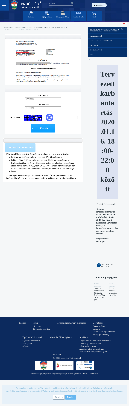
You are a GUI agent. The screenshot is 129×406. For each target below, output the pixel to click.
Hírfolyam (37, 326)
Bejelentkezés (99, 5)
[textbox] (43, 99)
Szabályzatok (27, 343)
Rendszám (42, 95)
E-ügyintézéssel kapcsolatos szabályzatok (95, 341)
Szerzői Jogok (35, 374)
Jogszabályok (96, 50)
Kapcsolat (94, 45)
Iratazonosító (43, 104)
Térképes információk (41, 329)
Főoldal (22, 323)
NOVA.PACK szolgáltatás (61, 337)
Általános (83, 337)
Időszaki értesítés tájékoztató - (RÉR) (93, 352)
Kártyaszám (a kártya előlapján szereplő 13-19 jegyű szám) (36, 157)
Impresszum (56, 374)
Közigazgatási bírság (23, 28)
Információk (96, 36)
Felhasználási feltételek (101, 40)
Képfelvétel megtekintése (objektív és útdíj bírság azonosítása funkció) (63, 28)
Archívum (57, 354)
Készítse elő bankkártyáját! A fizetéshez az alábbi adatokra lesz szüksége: (37, 154)
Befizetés (96, 329)
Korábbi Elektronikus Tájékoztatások (67, 358)
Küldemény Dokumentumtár (90, 343)
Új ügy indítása (99, 326)
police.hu (85, 374)
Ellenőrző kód (14, 117)
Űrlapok (25, 346)
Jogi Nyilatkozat (46, 374)
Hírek (35, 323)
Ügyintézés (8, 28)
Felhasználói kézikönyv (88, 346)
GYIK (92, 54)
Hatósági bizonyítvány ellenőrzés (71, 323)
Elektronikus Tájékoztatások (104, 332)
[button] (43, 128)
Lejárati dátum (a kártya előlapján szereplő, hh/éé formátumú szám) (40, 160)
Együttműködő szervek (32, 337)
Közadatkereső (93, 374)
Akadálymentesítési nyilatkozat (91, 349)
